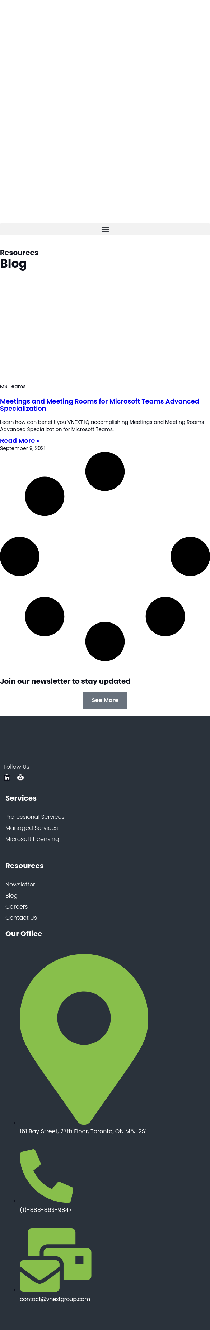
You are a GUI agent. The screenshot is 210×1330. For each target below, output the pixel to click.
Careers (16, 907)
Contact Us (21, 918)
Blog (11, 896)
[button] (105, 229)
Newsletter (20, 885)
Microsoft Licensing (32, 839)
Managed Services (31, 828)
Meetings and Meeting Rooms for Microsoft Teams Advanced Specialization (99, 405)
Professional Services (35, 817)
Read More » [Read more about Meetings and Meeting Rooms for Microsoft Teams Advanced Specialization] (20, 440)
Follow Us (16, 767)
